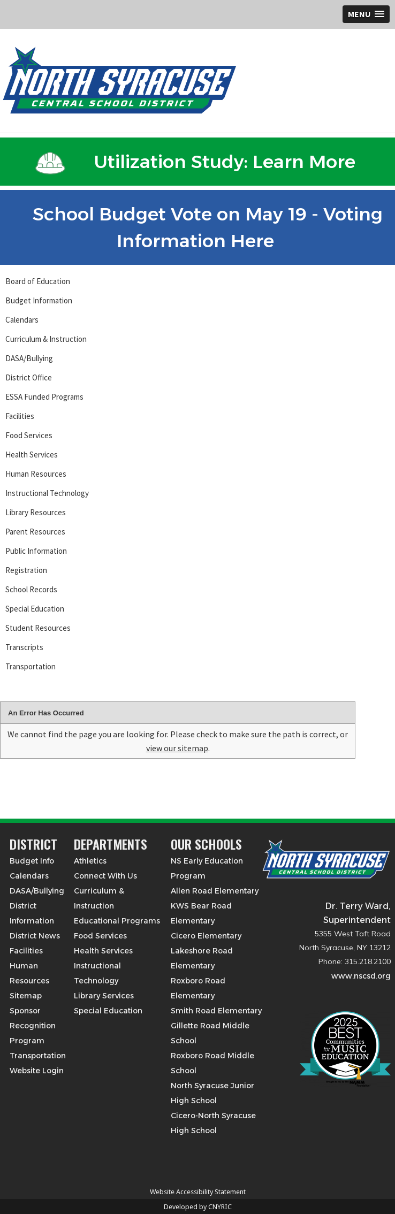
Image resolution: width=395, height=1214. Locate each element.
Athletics (90, 861)
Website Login (37, 1070)
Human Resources (35, 474)
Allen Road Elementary (215, 891)
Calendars (22, 320)
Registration (26, 570)
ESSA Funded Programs (44, 397)
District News (35, 936)
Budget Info (32, 861)
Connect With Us (105, 876)
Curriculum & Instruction (46, 339)
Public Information (36, 551)
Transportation (30, 666)
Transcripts (24, 647)
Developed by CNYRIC (198, 1207)
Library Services (104, 996)
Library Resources (35, 512)
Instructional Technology (47, 493)
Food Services (28, 435)
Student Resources (38, 628)
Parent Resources (35, 531)
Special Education (34, 609)
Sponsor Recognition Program (33, 1025)
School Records (31, 589)
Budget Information (38, 300)
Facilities (19, 416)
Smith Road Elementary (216, 1011)
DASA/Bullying (29, 358)
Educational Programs (117, 921)
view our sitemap (177, 748)
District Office (28, 377)
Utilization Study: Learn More (195, 161)
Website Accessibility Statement (198, 1192)
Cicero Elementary (206, 936)
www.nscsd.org (361, 976)
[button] (366, 14)
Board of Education (37, 281)
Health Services (31, 454)
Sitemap (26, 996)
